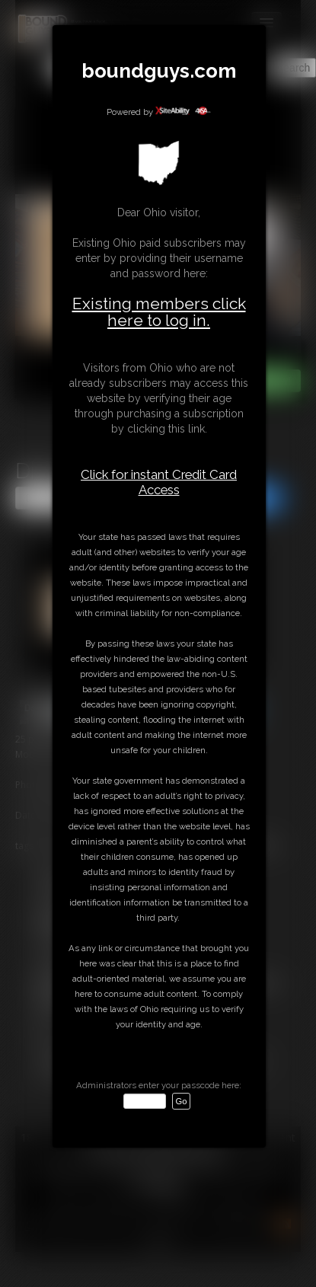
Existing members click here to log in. (159, 312)
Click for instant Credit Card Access (159, 482)
